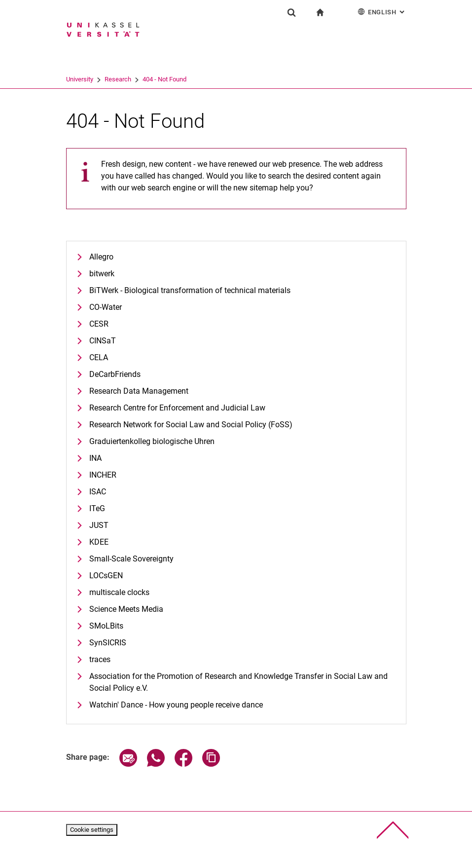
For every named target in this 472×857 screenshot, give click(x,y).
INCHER (102, 475)
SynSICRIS (107, 642)
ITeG (97, 508)
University (79, 79)
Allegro (101, 256)
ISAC (97, 491)
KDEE (99, 542)
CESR (99, 324)
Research (118, 79)
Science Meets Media (126, 609)
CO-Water (105, 307)
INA (95, 458)
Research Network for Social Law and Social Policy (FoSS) (190, 424)
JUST (99, 525)
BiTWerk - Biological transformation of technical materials (189, 290)
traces (99, 659)
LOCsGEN (106, 575)
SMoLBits (106, 626)
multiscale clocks (119, 592)
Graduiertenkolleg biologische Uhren (152, 441)
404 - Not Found (164, 79)
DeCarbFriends (115, 374)
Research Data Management (138, 391)
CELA (98, 357)
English (382, 11)
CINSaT (102, 340)
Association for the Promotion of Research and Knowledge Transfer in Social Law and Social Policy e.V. (238, 682)
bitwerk (101, 273)
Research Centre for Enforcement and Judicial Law (177, 407)
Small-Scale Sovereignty (131, 558)
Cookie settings (91, 829)
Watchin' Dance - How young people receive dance (176, 704)
